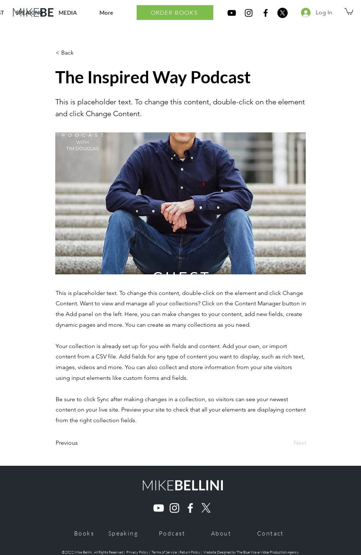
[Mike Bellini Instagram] (174, 508)
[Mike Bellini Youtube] (158, 508)
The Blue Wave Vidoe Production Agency (267, 552)
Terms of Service (164, 552)
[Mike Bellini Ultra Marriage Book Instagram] (248, 13)
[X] (282, 13)
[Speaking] (123, 533)
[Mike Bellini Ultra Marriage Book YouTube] (232, 13)
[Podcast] (172, 533)
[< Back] (80, 52)
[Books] (84, 533)
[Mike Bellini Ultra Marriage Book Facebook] (265, 13)
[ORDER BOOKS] (175, 12)
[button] (348, 11)
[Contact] (270, 533)
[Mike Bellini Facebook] (190, 508)
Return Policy (190, 552)
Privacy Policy (137, 552)
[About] (221, 533)
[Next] (287, 443)
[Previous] (80, 443)
